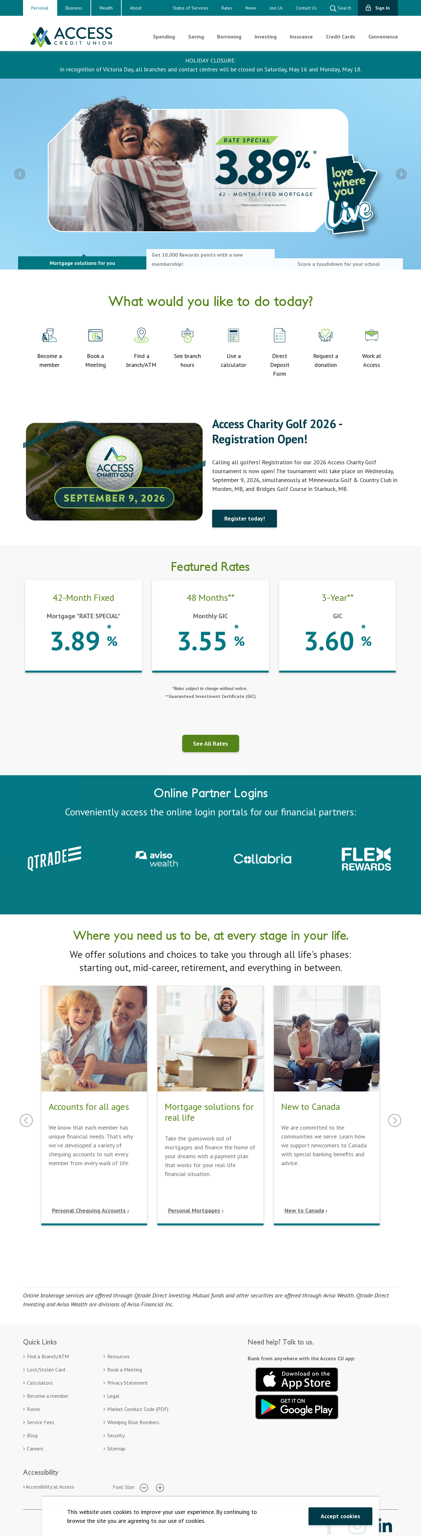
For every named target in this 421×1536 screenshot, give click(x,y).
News (250, 8)
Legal (113, 1396)
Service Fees (40, 1422)
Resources (118, 1356)
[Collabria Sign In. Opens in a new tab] (262, 858)
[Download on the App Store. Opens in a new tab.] (297, 1378)
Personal (39, 8)
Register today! (244, 518)
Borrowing (229, 36)
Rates (226, 8)
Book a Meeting (124, 1369)
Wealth (106, 8)
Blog (32, 1435)
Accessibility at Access (50, 1486)
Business (73, 8)
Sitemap (116, 1448)
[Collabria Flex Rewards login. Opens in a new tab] (366, 858)
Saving (196, 36)
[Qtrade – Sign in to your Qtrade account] (54, 858)
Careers (35, 1448)
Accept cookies (340, 1516)
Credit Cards (340, 36)
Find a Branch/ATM (48, 1356)
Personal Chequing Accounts (89, 1210)
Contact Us (306, 8)
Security (116, 1435)
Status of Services (190, 8)
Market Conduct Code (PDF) (137, 1409)
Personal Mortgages (194, 1210)
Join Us (276, 8)
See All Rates (210, 743)
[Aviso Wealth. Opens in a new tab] (158, 858)
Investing (266, 36)
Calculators (40, 1382)
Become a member (47, 1396)
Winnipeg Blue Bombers (133, 1422)
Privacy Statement (127, 1382)
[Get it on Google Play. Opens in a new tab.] (297, 1406)
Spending (164, 36)
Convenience (383, 36)
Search (340, 8)
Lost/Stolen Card (46, 1369)
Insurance (301, 36)
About (135, 8)
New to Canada (304, 1210)
